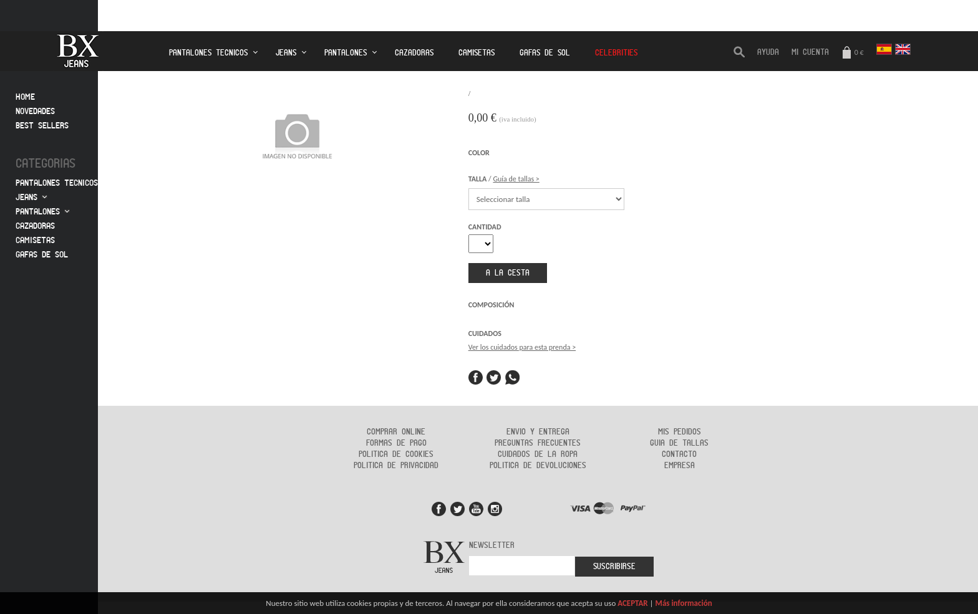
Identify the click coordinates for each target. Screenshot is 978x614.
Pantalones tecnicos (208, 53)
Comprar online (396, 432)
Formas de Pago (396, 443)
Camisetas (476, 53)
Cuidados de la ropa (538, 454)
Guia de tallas (679, 443)
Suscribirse (614, 566)
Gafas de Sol (545, 53)
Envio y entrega (537, 432)
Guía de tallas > (516, 179)
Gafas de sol (42, 255)
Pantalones (345, 53)
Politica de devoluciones (538, 465)
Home (25, 97)
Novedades (35, 111)
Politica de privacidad (396, 465)
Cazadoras (414, 53)
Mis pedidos (679, 432)
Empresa (679, 465)
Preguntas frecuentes (538, 443)
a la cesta (508, 273)
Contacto (679, 454)
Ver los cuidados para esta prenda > (522, 347)
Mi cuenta (810, 52)
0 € (852, 53)
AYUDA (768, 52)
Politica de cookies (396, 454)
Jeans (286, 53)
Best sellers (42, 126)
